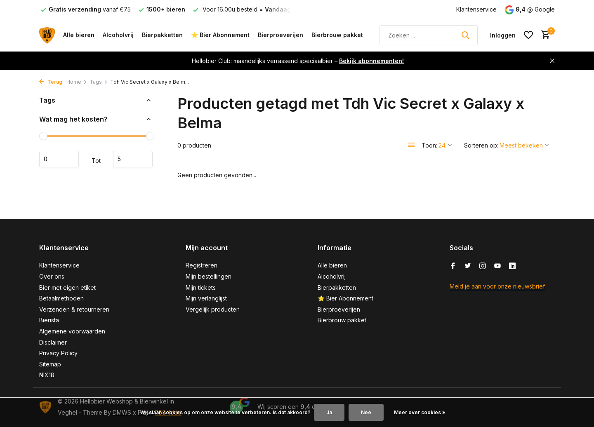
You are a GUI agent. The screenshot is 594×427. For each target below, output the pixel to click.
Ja (329, 412)
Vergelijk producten (213, 309)
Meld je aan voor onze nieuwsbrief (497, 286)
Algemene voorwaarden (72, 331)
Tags (99, 82)
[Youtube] (497, 266)
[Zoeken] (429, 35)
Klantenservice (476, 9)
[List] (411, 145)
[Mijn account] (503, 35)
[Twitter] (467, 266)
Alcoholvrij (118, 34)
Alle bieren (78, 34)
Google (545, 9)
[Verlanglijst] (528, 35)
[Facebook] (453, 266)
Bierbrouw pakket (337, 34)
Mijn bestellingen (208, 276)
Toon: (429, 145)
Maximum (133, 159)
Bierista (49, 320)
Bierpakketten (162, 34)
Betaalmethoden (61, 298)
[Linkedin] (512, 266)
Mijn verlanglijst (206, 298)
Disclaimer (53, 342)
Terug (50, 82)
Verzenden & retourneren (74, 309)
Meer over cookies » (420, 412)
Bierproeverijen (280, 34)
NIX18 (46, 374)
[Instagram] (482, 266)
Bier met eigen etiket (67, 287)
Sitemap (50, 364)
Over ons (51, 276)
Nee (366, 412)
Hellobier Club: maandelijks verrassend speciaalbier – (298, 60)
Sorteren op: (481, 145)
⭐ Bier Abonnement (220, 34)
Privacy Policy (58, 353)
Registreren (201, 265)
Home (76, 82)
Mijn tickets (201, 287)
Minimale (59, 159)
